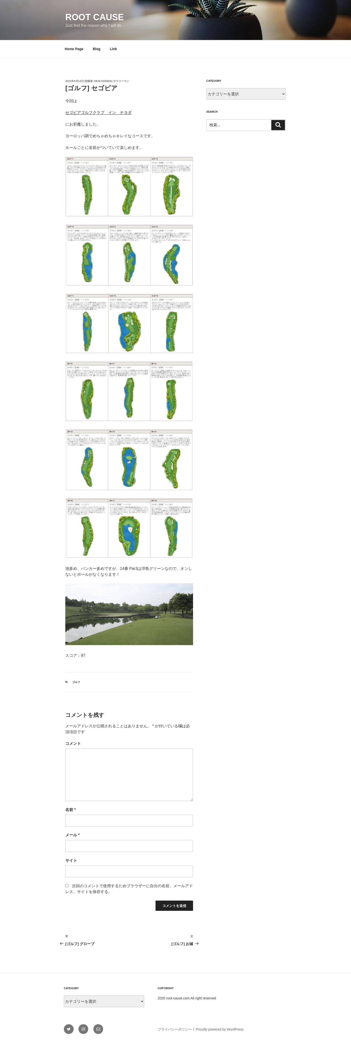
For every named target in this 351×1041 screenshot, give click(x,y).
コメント (73, 743)
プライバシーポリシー (175, 1029)
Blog (96, 49)
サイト (71, 860)
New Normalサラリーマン (111, 81)
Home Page (74, 49)
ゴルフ (76, 682)
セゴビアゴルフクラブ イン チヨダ (98, 112)
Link (113, 49)
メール (72, 835)
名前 (70, 810)
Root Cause (94, 17)
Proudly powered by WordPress (220, 1029)
